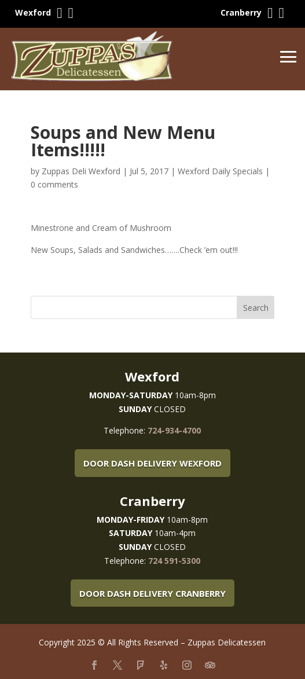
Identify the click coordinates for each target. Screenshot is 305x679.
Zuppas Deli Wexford (81, 171)
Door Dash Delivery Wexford (152, 463)
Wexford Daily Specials (220, 171)
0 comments (54, 184)
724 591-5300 (174, 560)
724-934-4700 (174, 430)
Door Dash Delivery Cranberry (152, 593)
